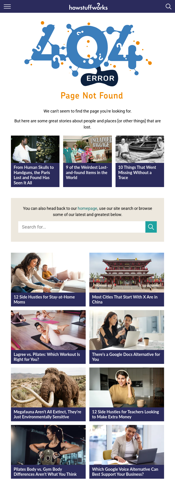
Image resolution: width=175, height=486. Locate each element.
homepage (87, 208)
